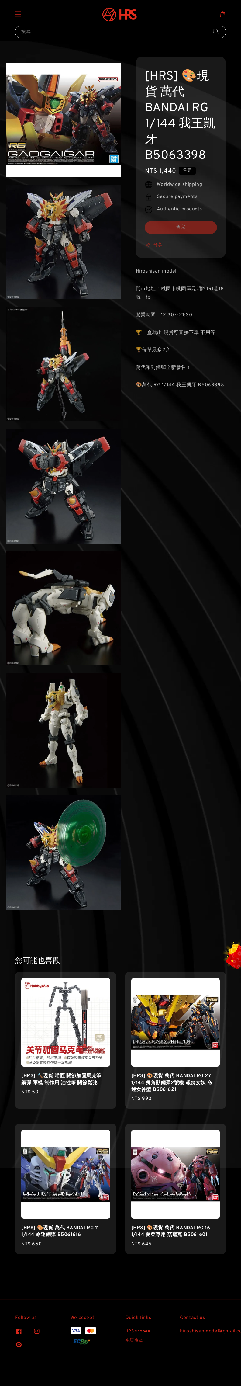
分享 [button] (153, 245)
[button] (18, 14)
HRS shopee (137, 1331)
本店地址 (134, 1340)
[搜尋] (216, 32)
